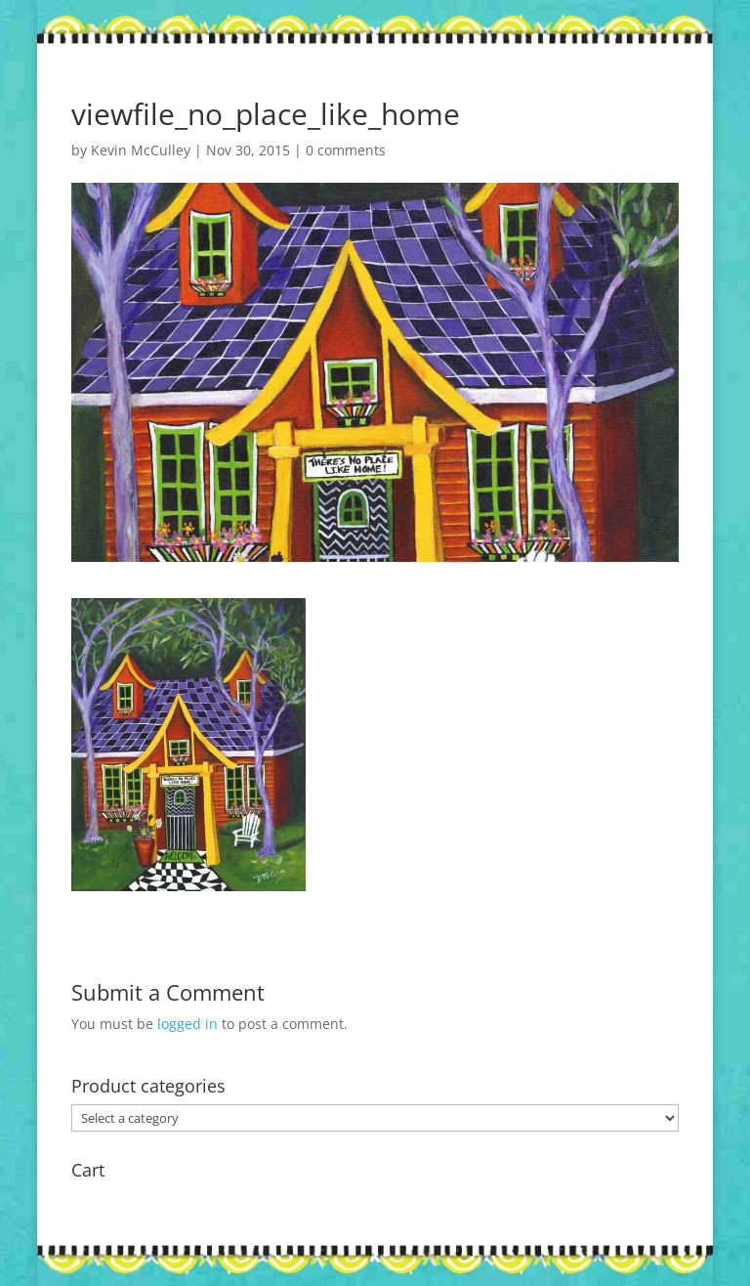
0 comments (346, 150)
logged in (187, 1023)
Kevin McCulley (140, 150)
